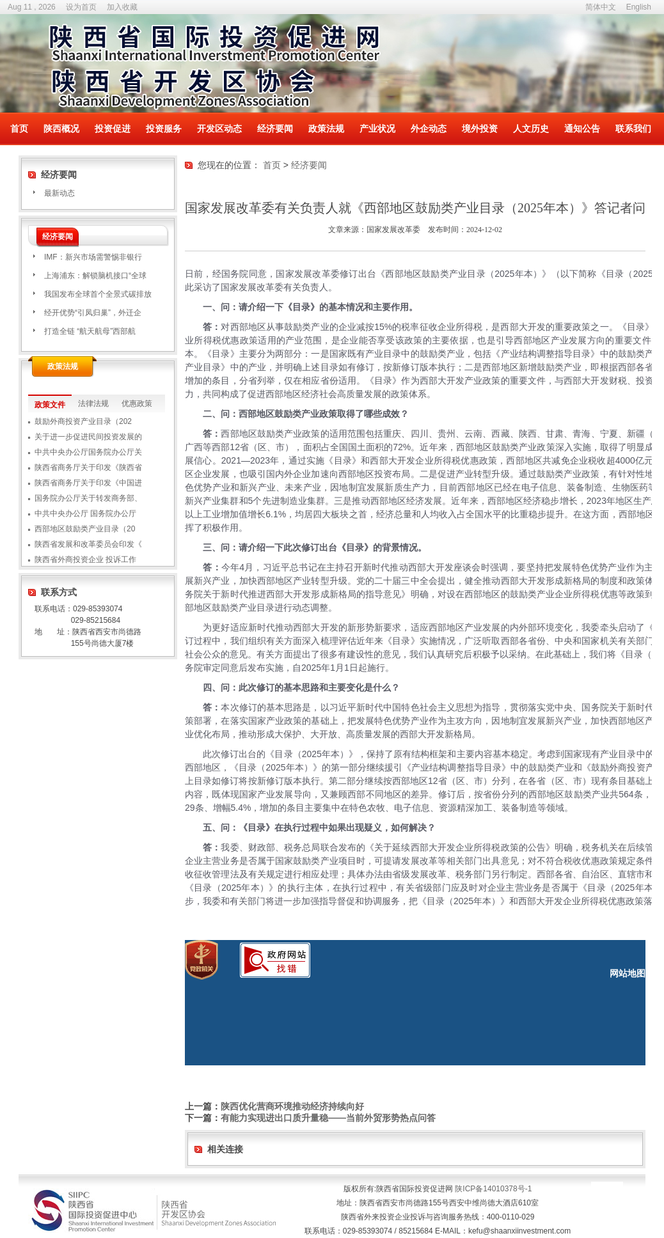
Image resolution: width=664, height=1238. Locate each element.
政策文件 (50, 404)
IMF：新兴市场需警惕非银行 (93, 257)
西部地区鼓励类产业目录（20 (85, 528)
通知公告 (582, 128)
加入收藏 (122, 7)
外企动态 (429, 128)
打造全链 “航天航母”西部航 (90, 331)
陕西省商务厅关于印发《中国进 (88, 482)
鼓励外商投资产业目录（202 (83, 421)
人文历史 (531, 128)
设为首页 (81, 7)
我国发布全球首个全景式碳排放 (98, 294)
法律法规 (93, 403)
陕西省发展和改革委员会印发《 (88, 544)
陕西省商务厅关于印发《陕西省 (88, 467)
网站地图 (627, 973)
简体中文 (600, 7)
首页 (19, 128)
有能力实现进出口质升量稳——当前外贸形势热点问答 (328, 1118)
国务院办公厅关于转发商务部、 (88, 498)
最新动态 (59, 193)
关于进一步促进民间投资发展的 (88, 436)
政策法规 (326, 128)
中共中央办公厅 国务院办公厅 (85, 513)
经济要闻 (275, 128)
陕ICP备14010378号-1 (493, 1188)
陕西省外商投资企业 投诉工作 (85, 559)
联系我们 (633, 128)
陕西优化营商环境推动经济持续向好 (292, 1106)
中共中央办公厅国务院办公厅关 (88, 452)
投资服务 (164, 128)
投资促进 (112, 128)
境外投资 (480, 128)
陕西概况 (61, 128)
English (638, 7)
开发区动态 (219, 128)
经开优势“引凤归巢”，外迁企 (92, 312)
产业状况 (377, 128)
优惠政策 (137, 403)
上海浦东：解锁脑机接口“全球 (95, 275)
